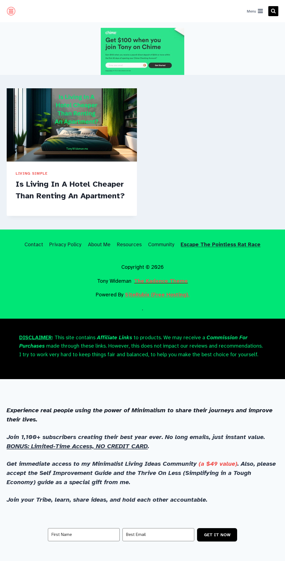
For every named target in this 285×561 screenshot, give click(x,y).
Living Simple (32, 173)
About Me (99, 244)
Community (161, 244)
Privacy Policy (65, 244)
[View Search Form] (273, 11)
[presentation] (72, 125)
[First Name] (84, 534)
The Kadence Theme (161, 280)
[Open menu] (255, 11)
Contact (33, 244)
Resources (129, 244)
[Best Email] (158, 534)
